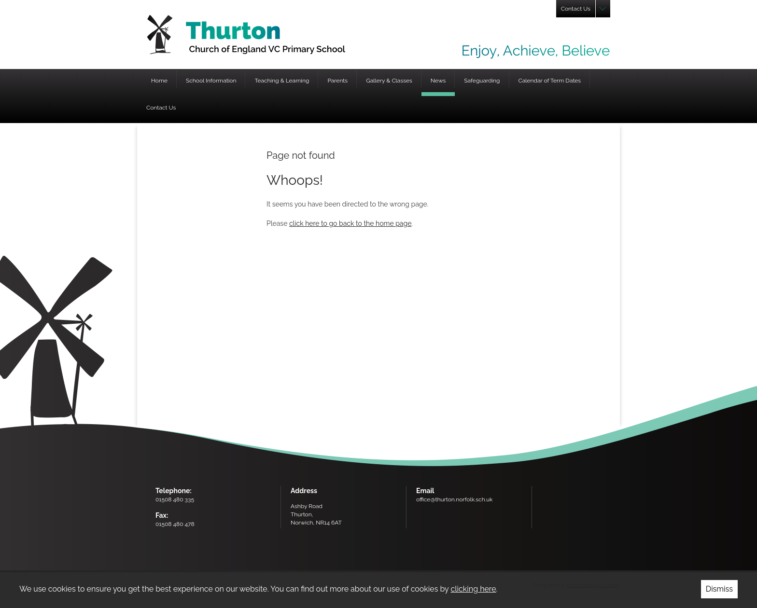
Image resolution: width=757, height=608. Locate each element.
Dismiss (719, 589)
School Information (211, 80)
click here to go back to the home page (350, 223)
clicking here (473, 589)
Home (159, 80)
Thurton (246, 34)
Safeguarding (482, 80)
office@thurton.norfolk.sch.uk (454, 499)
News (438, 80)
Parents (337, 80)
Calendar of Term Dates (550, 80)
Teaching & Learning (281, 80)
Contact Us (161, 107)
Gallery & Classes (389, 80)
